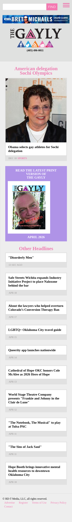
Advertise (9, 502)
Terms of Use (39, 502)
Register (23, 502)
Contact (8, 506)
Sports (22, 158)
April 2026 (36, 237)
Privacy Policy (59, 502)
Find (52, 7)
